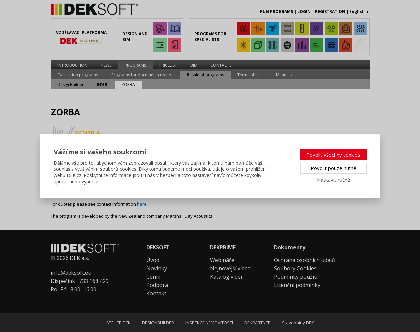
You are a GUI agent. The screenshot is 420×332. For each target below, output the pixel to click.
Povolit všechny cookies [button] (333, 154)
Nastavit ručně (333, 179)
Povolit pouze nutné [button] (333, 168)
